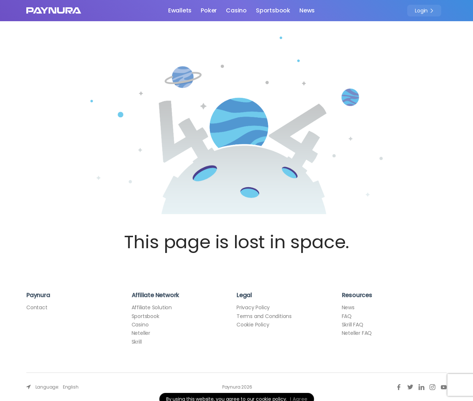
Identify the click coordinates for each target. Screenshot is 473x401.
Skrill (137, 341)
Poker (209, 10)
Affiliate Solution (152, 307)
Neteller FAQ (357, 333)
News (307, 10)
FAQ (347, 316)
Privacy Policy (253, 307)
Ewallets (180, 10)
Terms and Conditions (264, 316)
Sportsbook (273, 10)
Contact (37, 307)
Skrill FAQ (352, 324)
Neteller (141, 333)
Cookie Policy (252, 324)
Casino (236, 10)
